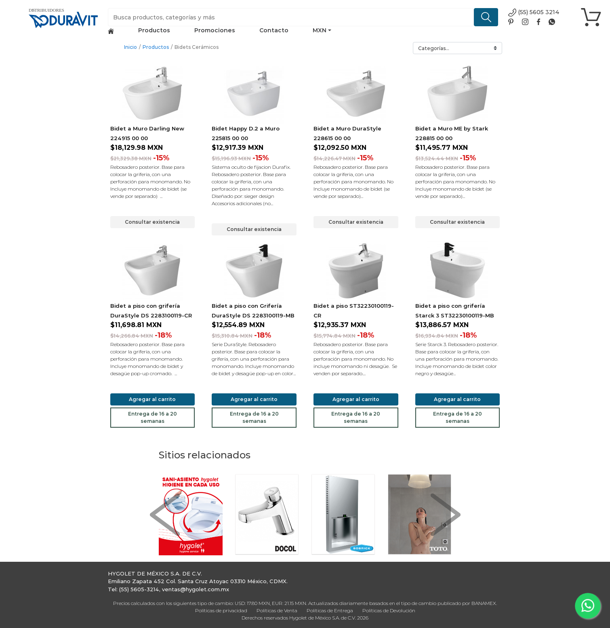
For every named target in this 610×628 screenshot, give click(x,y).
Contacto (273, 30)
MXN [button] (319, 30)
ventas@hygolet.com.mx (195, 589)
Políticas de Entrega (330, 610)
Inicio (130, 47)
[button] (165, 514)
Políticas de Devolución (388, 610)
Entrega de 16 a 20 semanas (152, 417)
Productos (154, 30)
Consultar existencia (152, 222)
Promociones (214, 30)
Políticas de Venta (277, 610)
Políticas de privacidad (221, 610)
